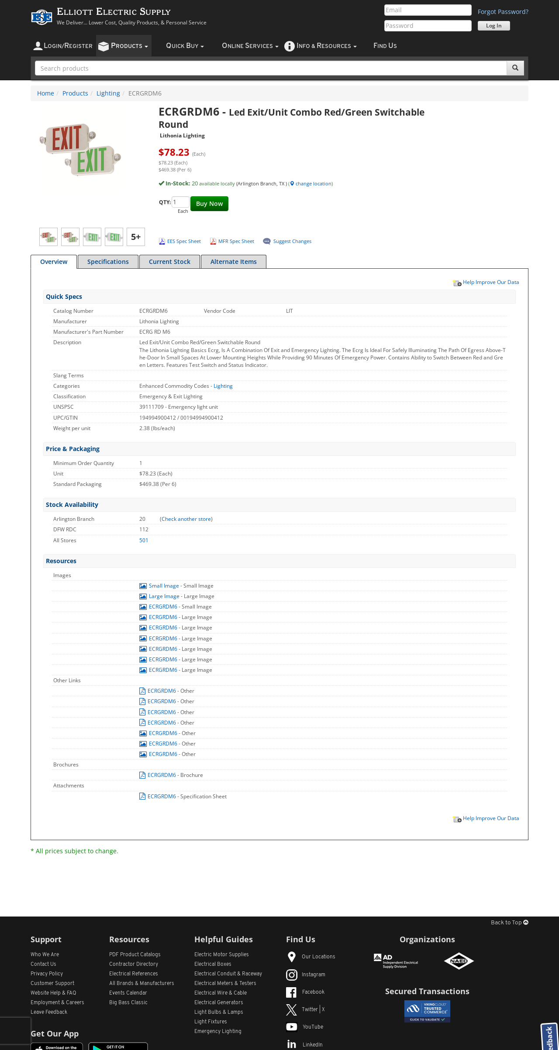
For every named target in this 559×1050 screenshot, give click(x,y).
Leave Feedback (49, 1012)
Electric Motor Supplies (221, 955)
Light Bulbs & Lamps (218, 1012)
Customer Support (52, 983)
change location (310, 183)
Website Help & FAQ (53, 993)
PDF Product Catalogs (135, 955)
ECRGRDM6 (159, 606)
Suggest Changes (292, 241)
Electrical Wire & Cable (220, 993)
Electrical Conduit (228, 974)
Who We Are (45, 955)
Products (75, 93)
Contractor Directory (133, 964)
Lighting (108, 93)
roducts (129, 46)
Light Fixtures (210, 1022)
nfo (327, 46)
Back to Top (509, 923)
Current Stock (169, 261)
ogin (68, 46)
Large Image (160, 596)
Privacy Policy (47, 974)
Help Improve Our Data (485, 281)
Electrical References (133, 974)
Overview (53, 261)
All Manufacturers (141, 983)
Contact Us (43, 964)
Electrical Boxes (212, 964)
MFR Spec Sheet (236, 241)
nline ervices (250, 46)
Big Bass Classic (128, 1003)
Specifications (108, 261)
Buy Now (209, 203)
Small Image (159, 585)
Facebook (305, 992)
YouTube (304, 1027)
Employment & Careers (57, 1003)
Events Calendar (128, 993)
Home (45, 93)
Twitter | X (305, 1009)
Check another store (186, 519)
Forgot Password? (503, 11)
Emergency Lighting (218, 1031)
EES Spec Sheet (184, 241)
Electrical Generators (218, 1003)
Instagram (305, 975)
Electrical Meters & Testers (225, 983)
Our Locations (310, 957)
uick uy (185, 46)
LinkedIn (304, 1045)
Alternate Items (233, 261)
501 (143, 540)
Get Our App (55, 1033)
